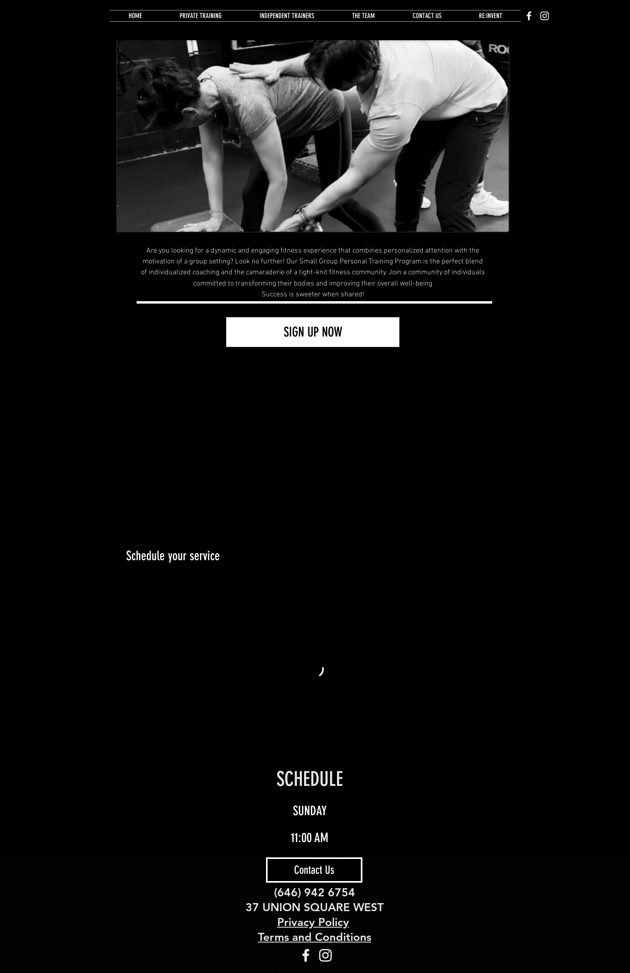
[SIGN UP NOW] (312, 332)
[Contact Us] (314, 870)
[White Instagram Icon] (544, 16)
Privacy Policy (313, 922)
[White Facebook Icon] (529, 16)
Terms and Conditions (314, 937)
